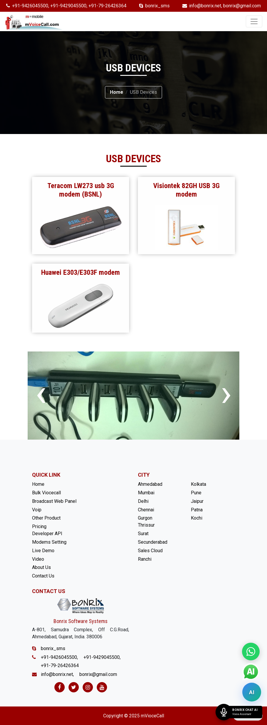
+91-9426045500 (30, 6)
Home (116, 92)
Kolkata (198, 484)
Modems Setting (49, 542)
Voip (36, 510)
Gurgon (145, 518)
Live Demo (43, 550)
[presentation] (40, 393)
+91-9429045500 (68, 6)
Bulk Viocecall (46, 492)
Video (38, 559)
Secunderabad (152, 542)
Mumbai (146, 492)
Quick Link (46, 475)
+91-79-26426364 (107, 6)
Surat (143, 533)
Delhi (143, 501)
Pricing (39, 526)
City (144, 475)
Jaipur (197, 501)
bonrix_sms (157, 6)
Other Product (46, 518)
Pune (196, 492)
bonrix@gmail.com (242, 6)
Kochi (196, 518)
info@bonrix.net (205, 6)
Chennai (146, 510)
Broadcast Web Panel (54, 501)
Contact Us (43, 576)
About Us (41, 567)
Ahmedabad (150, 484)
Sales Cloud (150, 550)
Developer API (47, 533)
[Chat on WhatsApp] (251, 651)
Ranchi (144, 559)
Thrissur (146, 525)
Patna (197, 510)
